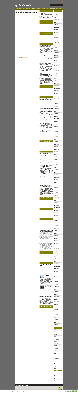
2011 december (56, 261)
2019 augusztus (56, 129)
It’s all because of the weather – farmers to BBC (45, 55)
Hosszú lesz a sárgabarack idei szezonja (45, 221)
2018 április (56, 156)
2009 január (56, 319)
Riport (57, 8)
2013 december (56, 222)
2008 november (56, 322)
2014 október (56, 205)
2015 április (56, 195)
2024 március (56, 42)
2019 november (56, 124)
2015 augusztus (56, 189)
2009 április (56, 314)
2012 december (56, 241)
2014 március (56, 217)
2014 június (56, 212)
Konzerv (55, 356)
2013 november (56, 223)
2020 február (56, 119)
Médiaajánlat (35, 1)
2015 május (56, 194)
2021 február (56, 100)
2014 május (56, 213)
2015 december (56, 184)
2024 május (56, 39)
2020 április (56, 116)
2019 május (56, 134)
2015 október (56, 187)
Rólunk (30, 1)
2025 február (56, 29)
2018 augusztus (56, 149)
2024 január (56, 45)
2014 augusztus (56, 208)
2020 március (56, 118)
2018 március (56, 157)
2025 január (56, 30)
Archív (17, 8)
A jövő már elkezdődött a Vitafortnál (47, 276)
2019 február (56, 139)
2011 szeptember (57, 266)
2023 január (56, 62)
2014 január (56, 220)
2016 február (56, 182)
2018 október (56, 146)
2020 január (56, 121)
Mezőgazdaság (52, 8)
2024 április (56, 40)
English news (33, 8)
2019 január (56, 141)
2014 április (56, 215)
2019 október (56, 126)
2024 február (56, 44)
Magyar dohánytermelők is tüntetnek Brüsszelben (25, 54)
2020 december (56, 103)
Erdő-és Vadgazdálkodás (57, 341)
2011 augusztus (56, 268)
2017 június (56, 169)
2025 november (56, 14)
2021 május (56, 95)
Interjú (47, 8)
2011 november (56, 263)
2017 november (56, 164)
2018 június (56, 152)
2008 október (56, 324)
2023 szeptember (57, 52)
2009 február (56, 317)
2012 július (56, 250)
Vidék (60, 8)
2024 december (56, 32)
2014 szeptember (57, 207)
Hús (55, 351)
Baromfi (55, 334)
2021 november (56, 85)
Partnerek (51, 1)
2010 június (56, 291)
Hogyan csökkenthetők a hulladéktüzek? (44, 176)
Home (17, 1)
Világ (55, 368)
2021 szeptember (57, 88)
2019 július (56, 131)
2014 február (56, 218)
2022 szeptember (57, 68)
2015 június (56, 192)
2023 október (56, 50)
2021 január (56, 101)
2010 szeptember (57, 286)
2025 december (56, 12)
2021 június (56, 93)
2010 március (56, 296)
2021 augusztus (56, 90)
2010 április (56, 294)
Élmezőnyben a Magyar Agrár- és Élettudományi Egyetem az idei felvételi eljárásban (45, 166)
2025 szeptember (57, 17)
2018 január (56, 161)
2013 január (56, 240)
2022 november (56, 65)
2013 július (56, 230)
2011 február (56, 278)
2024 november (56, 34)
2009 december (56, 301)
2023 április (56, 57)
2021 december (56, 83)
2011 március (56, 276)
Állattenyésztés (56, 329)
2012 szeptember (57, 246)
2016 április (56, 179)
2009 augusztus (56, 307)
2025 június (56, 22)
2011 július (56, 269)
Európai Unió (56, 345)
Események (38, 8)
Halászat (55, 350)
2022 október (56, 67)
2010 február (56, 297)
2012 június (56, 251)
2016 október (56, 177)
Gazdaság (44, 8)
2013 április (56, 235)
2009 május (56, 312)
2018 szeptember (57, 147)
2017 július (56, 167)
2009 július (56, 309)
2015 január (56, 200)
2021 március (56, 98)
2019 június (56, 133)
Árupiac (20, 8)
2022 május (56, 75)
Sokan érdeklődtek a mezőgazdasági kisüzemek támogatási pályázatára (46, 231)
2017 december (56, 162)
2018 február (56, 159)
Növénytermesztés (57, 361)
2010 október (56, 284)
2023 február (56, 60)
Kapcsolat (26, 1)
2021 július (56, 91)
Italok (55, 355)
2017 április (56, 172)
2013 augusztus (56, 228)
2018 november (56, 144)
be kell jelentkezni (25, 57)
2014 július (56, 210)
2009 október (56, 304)
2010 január (56, 299)
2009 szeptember (57, 306)
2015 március (56, 197)
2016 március (56, 180)
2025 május (56, 24)
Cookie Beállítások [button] (68, 391)
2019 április (56, 136)
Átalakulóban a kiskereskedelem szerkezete (45, 296)
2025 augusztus (56, 19)
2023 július (56, 55)
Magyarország (56, 358)
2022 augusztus (56, 70)
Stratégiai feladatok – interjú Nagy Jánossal (45, 265)
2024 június (56, 37)
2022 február (56, 80)
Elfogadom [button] (74, 391)
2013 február (56, 238)
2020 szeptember (57, 108)
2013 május (56, 233)
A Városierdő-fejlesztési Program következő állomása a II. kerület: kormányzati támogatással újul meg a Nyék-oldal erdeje (45, 13)
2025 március (56, 27)
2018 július (56, 151)
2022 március (56, 78)
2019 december (56, 123)
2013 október (56, 225)
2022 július (56, 72)
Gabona (55, 346)
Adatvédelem (41, 1)
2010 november (56, 283)
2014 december (56, 202)
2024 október (56, 35)
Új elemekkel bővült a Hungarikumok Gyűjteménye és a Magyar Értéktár (46, 99)
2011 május (56, 273)
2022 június (56, 73)
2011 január (56, 279)
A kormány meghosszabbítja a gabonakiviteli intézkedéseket (45, 241)
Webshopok (21, 1)
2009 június (56, 311)
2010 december (56, 281)
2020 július (56, 111)
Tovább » (41, 52)
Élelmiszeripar (28, 8)
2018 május (56, 154)
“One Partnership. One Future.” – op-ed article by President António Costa (46, 17)
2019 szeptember (57, 128)
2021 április (56, 96)
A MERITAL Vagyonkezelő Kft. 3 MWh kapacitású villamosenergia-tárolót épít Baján (45, 186)
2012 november (56, 243)
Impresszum (46, 1)
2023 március (56, 58)
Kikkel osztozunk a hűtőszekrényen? (46, 122)
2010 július (56, 289)
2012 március (56, 256)
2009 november (56, 302)
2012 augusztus (56, 248)
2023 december (56, 47)
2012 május (56, 253)
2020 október (56, 106)
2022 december (56, 63)
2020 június (56, 113)
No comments (24, 11)
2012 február (56, 258)
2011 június (56, 271)
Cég (23, 8)
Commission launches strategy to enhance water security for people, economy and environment (46, 64)
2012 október (56, 245)
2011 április (56, 274)
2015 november (56, 185)
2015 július (56, 190)
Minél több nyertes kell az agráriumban (49, 286)
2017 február (56, 174)
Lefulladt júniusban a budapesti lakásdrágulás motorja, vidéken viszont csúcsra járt (45, 131)
